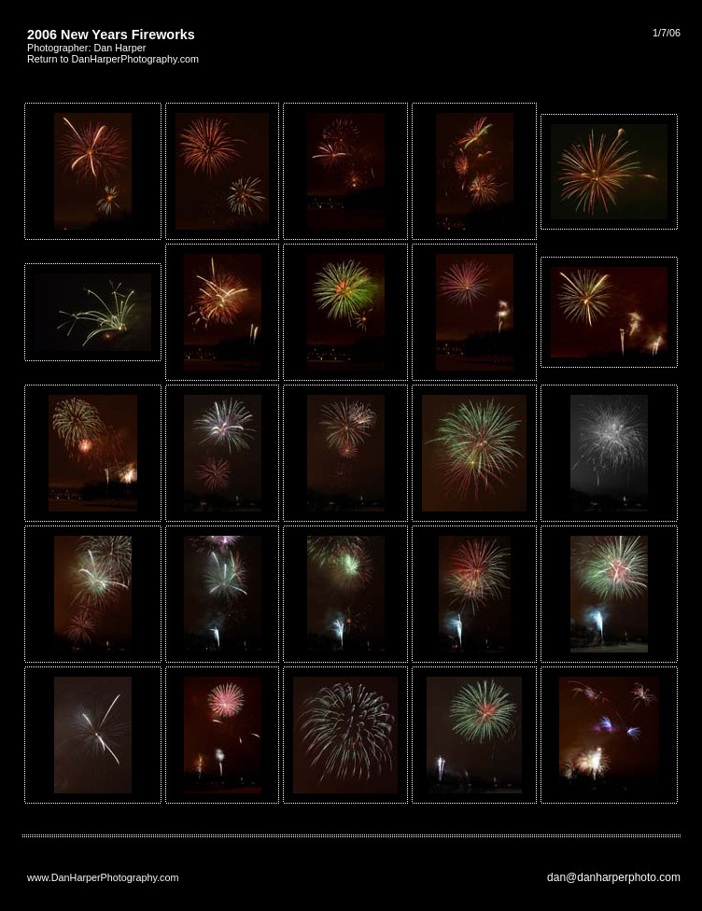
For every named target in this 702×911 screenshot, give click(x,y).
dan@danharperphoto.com (614, 877)
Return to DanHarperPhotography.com (113, 58)
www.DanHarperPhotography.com (102, 877)
